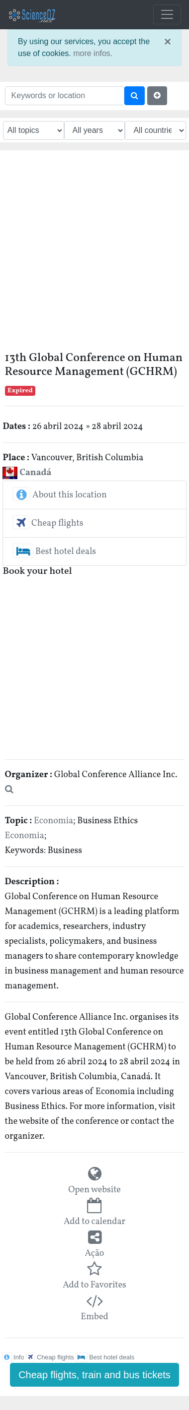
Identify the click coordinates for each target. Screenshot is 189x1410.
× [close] (167, 42)
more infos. (92, 53)
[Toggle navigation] (167, 14)
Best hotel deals (54, 552)
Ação (94, 1253)
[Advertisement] (93, 253)
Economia (53, 821)
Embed (94, 1317)
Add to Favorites (94, 1285)
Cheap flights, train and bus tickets (94, 1374)
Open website (94, 1190)
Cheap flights (48, 523)
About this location (59, 495)
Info (13, 1357)
